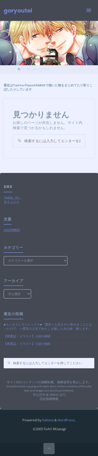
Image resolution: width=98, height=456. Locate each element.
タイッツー (11, 201)
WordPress (66, 420)
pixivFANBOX (12, 230)
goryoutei (18, 11)
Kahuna (48, 420)
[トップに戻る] (49, 448)
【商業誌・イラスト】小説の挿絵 (27, 336)
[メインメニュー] (88, 10)
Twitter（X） (12, 197)
